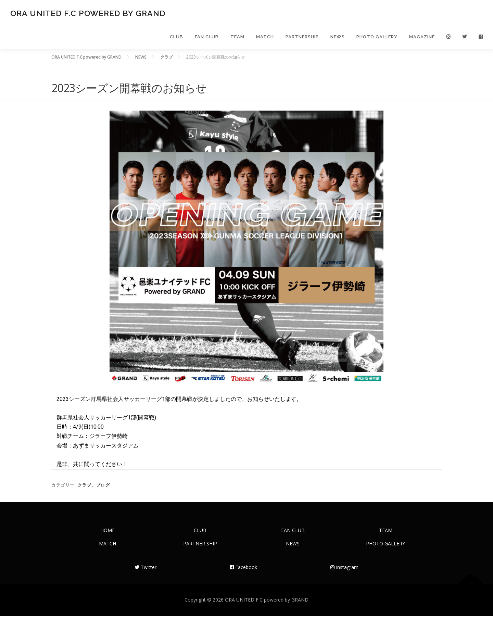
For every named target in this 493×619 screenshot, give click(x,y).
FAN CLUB (207, 38)
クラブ (85, 488)
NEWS (337, 38)
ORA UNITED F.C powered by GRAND (87, 13)
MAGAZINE (422, 38)
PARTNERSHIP (302, 38)
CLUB (176, 38)
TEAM (237, 38)
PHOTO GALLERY (376, 38)
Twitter (145, 570)
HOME (107, 533)
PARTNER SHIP (200, 546)
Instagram (344, 570)
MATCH (265, 38)
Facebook (243, 570)
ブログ (103, 488)
